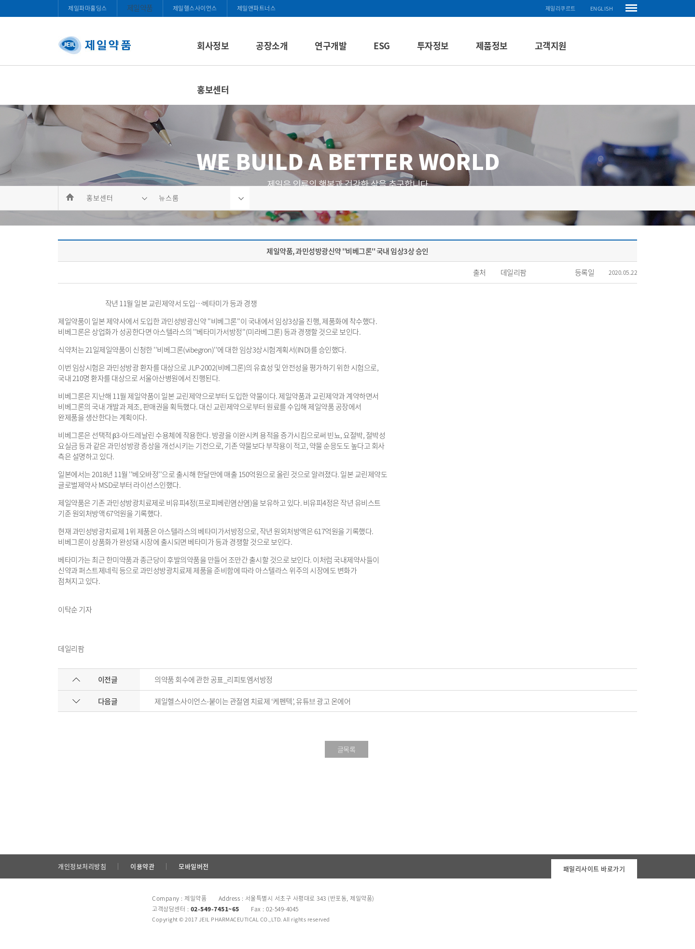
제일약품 (140, 7)
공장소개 (272, 45)
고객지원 (551, 45)
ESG (382, 45)
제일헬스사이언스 (195, 8)
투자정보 (433, 45)
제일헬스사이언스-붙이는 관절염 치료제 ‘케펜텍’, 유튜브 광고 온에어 (252, 701)
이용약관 (142, 866)
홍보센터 (213, 89)
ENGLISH (601, 8)
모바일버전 (194, 866)
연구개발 (331, 45)
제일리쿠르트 (560, 8)
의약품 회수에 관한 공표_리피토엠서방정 (213, 679)
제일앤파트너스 (256, 8)
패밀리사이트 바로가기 (594, 868)
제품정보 (492, 45)
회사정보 (213, 45)
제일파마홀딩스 (87, 8)
